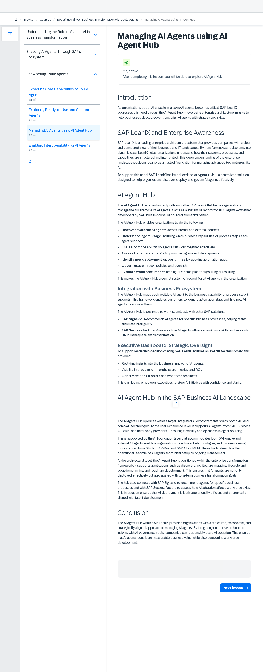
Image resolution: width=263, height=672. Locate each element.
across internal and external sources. (171, 230)
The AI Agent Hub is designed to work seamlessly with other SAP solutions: (171, 311)
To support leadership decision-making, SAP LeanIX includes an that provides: (184, 353)
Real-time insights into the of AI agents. (163, 363)
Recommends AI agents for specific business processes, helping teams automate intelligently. (184, 321)
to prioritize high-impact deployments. (171, 253)
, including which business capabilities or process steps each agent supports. (185, 238)
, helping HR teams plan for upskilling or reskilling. (178, 272)
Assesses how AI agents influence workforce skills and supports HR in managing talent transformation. (185, 332)
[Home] (16, 20)
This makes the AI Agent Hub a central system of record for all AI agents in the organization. (182, 278)
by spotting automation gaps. (175, 259)
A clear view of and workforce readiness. (160, 376)
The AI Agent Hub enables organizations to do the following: (160, 222)
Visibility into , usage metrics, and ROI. (162, 369)
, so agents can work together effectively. (168, 247)
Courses (45, 19)
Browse (29, 19)
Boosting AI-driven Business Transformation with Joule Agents (97, 19)
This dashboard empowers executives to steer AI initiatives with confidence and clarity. (180, 382)
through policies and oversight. (155, 265)
